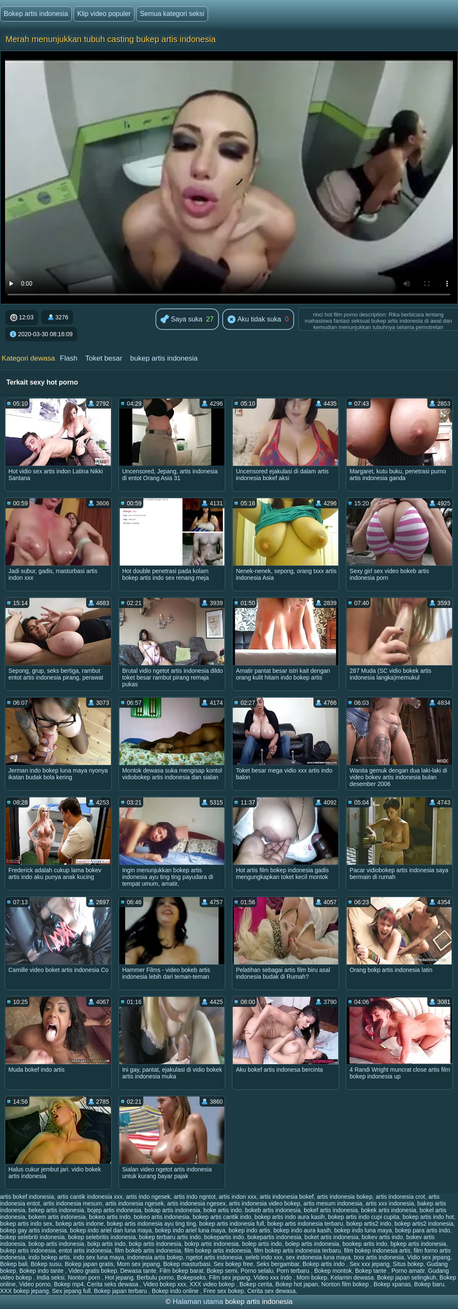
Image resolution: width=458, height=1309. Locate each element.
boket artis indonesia (331, 1237)
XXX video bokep (213, 1284)
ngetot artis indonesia (214, 1257)
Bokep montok (333, 1270)
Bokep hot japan (297, 1284)
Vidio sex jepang (428, 1257)
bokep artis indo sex (26, 1223)
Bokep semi (222, 1270)
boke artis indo (222, 1210)
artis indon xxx (237, 1196)
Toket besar (103, 358)
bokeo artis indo (110, 1216)
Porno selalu (257, 1270)
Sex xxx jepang (370, 1264)
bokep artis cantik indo (221, 1216)
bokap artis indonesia (172, 1210)
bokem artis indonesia (57, 1216)
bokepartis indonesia (274, 1237)
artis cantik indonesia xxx (90, 1196)
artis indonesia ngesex (196, 1203)
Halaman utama (198, 1302)
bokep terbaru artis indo (170, 1237)
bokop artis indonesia (56, 1243)
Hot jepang (119, 1277)
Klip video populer (104, 13)
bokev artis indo (382, 1237)
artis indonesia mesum (72, 1203)
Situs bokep (408, 1264)
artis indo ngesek (148, 1196)
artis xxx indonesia (390, 1203)
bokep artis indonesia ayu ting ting (151, 1223)
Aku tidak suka (254, 319)
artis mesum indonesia (332, 1203)
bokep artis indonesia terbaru (305, 1223)
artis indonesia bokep (344, 1196)
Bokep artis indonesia (36, 13)
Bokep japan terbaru (121, 1291)
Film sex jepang (229, 1277)
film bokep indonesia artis (377, 1250)
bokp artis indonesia (155, 1243)
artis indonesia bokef (286, 1196)
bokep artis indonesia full (231, 1223)
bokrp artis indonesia (211, 1243)
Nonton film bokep (346, 1284)
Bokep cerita (256, 1284)
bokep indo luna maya (363, 1230)
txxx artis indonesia (379, 1257)
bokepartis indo (224, 1237)
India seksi (50, 1277)
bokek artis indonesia (388, 1210)
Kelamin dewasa (352, 1277)
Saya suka (181, 319)
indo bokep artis (49, 1257)
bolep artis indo (262, 1243)
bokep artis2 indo (368, 1223)
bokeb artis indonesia (272, 1210)
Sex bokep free (233, 1264)
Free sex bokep (223, 1291)
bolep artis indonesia (312, 1243)
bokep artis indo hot (428, 1216)
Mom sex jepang (138, 1264)
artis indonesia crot (400, 1196)
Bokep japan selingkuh (406, 1277)
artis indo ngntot (195, 1196)
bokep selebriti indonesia (32, 1237)
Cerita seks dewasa (113, 1284)
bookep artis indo (364, 1243)
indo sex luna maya (98, 1257)
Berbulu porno (155, 1277)
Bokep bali (13, 1264)
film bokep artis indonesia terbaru (297, 1250)
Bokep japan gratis (89, 1264)
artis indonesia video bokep (264, 1203)
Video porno (34, 1284)
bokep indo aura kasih (302, 1230)
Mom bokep (312, 1277)
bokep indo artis (249, 1230)
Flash (69, 358)
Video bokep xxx (164, 1284)
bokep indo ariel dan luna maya (111, 1230)
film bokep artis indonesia (217, 1250)
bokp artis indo (106, 1243)
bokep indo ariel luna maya (190, 1230)
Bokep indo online (176, 1291)
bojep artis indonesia (114, 1210)
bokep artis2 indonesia (424, 1223)
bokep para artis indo (422, 1230)
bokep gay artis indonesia (33, 1230)
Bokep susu (46, 1264)
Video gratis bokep (92, 1270)
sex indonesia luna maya (318, 1257)
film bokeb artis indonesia (148, 1250)
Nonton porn (85, 1277)
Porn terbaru (293, 1270)
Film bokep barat (181, 1270)
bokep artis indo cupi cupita (364, 1216)
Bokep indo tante (42, 1270)
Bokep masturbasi (186, 1264)
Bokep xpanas (392, 1284)
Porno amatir (407, 1270)
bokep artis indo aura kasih (290, 1216)
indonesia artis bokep (155, 1257)
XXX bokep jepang (24, 1291)
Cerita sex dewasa (271, 1291)
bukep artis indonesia (164, 358)
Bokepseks (191, 1277)
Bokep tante (371, 1270)
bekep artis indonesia (56, 1210)
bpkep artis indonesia (418, 1243)
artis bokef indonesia (27, 1196)
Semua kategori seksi (172, 13)
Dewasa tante (138, 1270)
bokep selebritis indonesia (102, 1237)
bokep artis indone (79, 1223)
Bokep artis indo (324, 1264)
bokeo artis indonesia (161, 1216)
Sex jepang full (71, 1291)
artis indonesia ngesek (134, 1203)
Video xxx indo (273, 1277)
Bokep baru (429, 1284)
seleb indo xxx (264, 1257)
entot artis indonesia (85, 1250)
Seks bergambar (277, 1264)
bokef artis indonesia (331, 1210)
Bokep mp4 (69, 1284)
